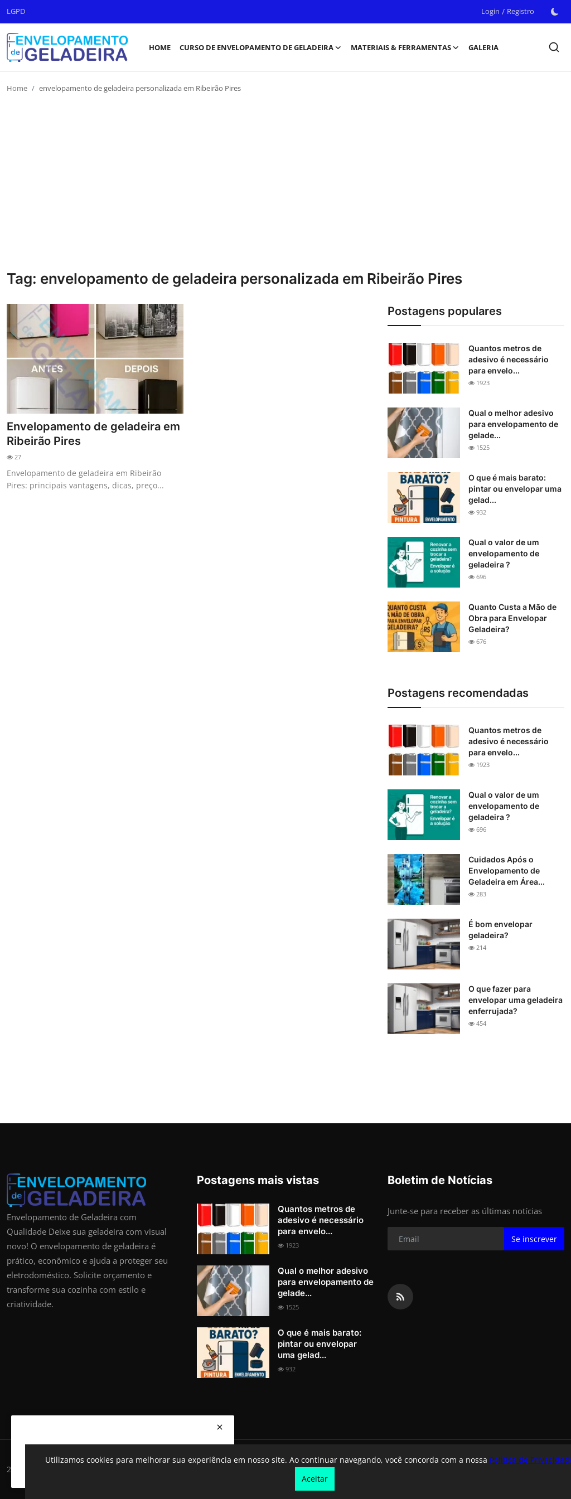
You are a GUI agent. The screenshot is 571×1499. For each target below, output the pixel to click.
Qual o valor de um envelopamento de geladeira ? (503, 553)
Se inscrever (534, 1239)
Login (490, 11)
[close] (220, 1427)
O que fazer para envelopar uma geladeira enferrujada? (515, 1000)
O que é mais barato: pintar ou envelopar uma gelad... (515, 488)
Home (160, 47)
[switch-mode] (554, 12)
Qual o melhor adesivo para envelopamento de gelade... (513, 424)
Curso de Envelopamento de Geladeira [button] (261, 47)
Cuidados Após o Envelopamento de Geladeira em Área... (506, 870)
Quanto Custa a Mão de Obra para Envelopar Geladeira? (512, 618)
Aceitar (315, 1478)
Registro (520, 11)
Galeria (483, 47)
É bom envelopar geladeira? (500, 929)
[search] (554, 47)
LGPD (16, 11)
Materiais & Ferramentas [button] (405, 47)
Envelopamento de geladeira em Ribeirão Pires (93, 434)
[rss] (400, 1296)
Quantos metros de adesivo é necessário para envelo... (508, 359)
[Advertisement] (285, 186)
